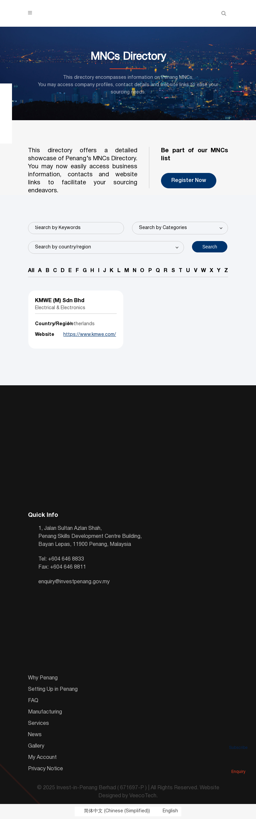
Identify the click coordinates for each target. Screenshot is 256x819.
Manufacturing (45, 712)
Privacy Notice (45, 769)
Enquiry (238, 763)
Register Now (188, 180)
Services (38, 723)
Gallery (36, 746)
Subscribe (238, 739)
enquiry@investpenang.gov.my (74, 582)
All (31, 270)
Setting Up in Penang (53, 689)
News (35, 735)
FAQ (33, 700)
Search (209, 246)
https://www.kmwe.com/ (89, 335)
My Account (42, 757)
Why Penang (43, 678)
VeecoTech (142, 796)
